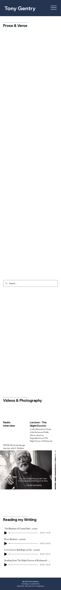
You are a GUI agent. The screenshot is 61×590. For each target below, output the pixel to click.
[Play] (5, 532)
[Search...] (30, 283)
